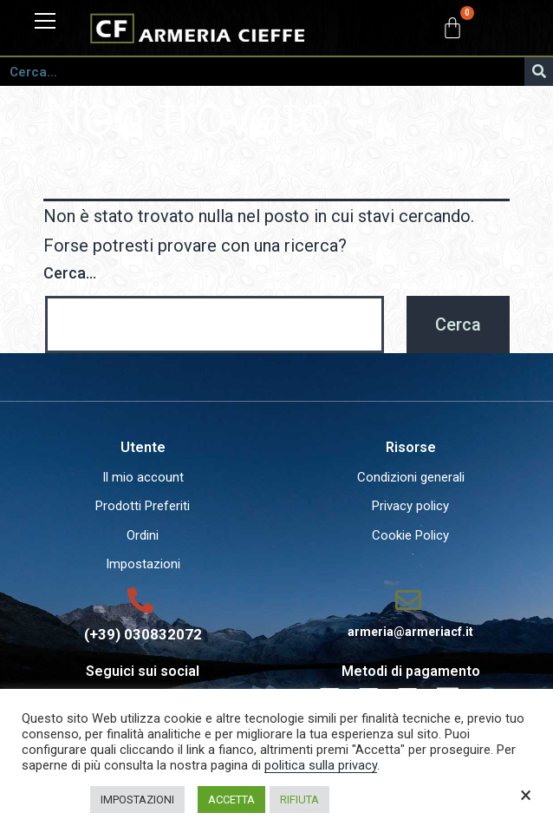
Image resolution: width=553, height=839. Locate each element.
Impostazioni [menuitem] (143, 564)
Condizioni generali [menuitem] (411, 477)
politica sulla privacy (320, 765)
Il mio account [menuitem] (143, 477)
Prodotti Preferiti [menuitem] (142, 506)
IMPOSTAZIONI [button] (137, 799)
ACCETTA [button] (231, 799)
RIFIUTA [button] (299, 799)
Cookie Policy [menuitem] (410, 535)
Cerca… (69, 273)
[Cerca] (538, 71)
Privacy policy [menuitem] (410, 506)
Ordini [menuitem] (143, 535)
